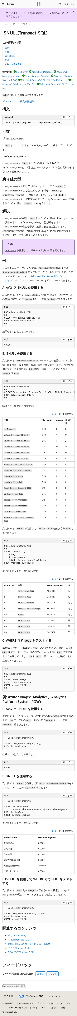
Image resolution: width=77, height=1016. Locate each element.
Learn (5, 24)
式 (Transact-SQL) (17, 935)
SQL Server (26, 24)
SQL (14, 24)
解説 (7, 59)
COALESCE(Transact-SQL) (21, 952)
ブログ (40, 1003)
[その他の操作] (72, 24)
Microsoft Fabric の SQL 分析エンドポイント (44, 80)
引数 (7, 51)
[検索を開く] (60, 4)
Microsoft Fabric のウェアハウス (19, 84)
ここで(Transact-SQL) (19, 947)
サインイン (69, 3)
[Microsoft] (38, 4)
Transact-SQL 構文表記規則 (20, 101)
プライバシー (62, 1003)
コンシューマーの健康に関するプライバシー (23, 1007)
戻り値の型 (10, 55)
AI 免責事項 (7, 1003)
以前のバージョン (25, 1003)
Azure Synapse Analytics (37, 75)
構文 (7, 47)
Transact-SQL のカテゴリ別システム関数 (29, 943)
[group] (38, 392)
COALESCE (10, 250)
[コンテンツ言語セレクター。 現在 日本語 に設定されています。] (8, 996)
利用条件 (53, 1007)
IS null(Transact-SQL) (18, 939)
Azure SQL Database (42, 71)
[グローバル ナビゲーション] (3, 4)
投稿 (51, 1003)
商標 (63, 1007)
